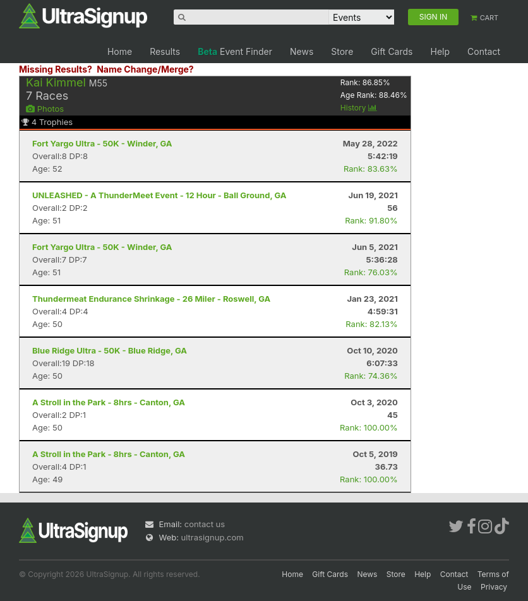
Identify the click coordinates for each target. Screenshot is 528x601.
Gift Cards (391, 51)
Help (440, 51)
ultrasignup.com (212, 537)
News (301, 51)
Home (119, 51)
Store (342, 51)
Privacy (494, 587)
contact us (204, 524)
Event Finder (235, 51)
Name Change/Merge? (145, 69)
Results (165, 51)
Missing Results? (55, 69)
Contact (483, 51)
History (358, 107)
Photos (45, 109)
